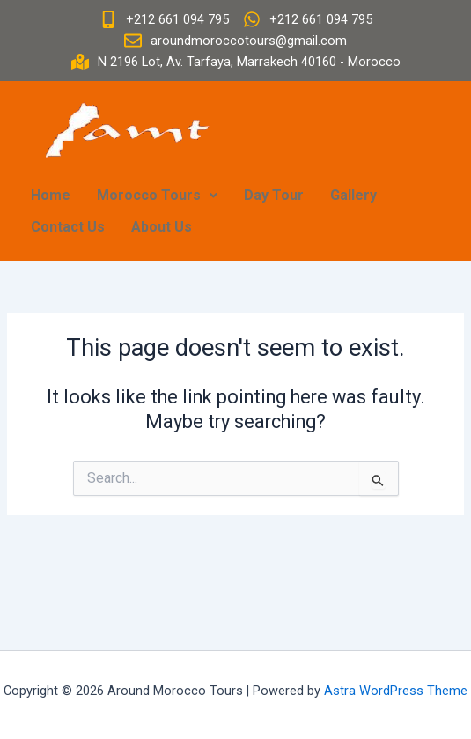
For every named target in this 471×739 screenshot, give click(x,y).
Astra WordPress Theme (395, 690)
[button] (157, 195)
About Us (161, 226)
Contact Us (68, 226)
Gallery (353, 195)
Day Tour (274, 195)
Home (50, 195)
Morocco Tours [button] (157, 195)
